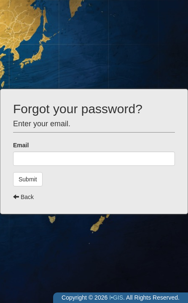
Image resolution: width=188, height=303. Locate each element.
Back (23, 197)
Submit (28, 179)
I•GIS (116, 297)
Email (21, 145)
